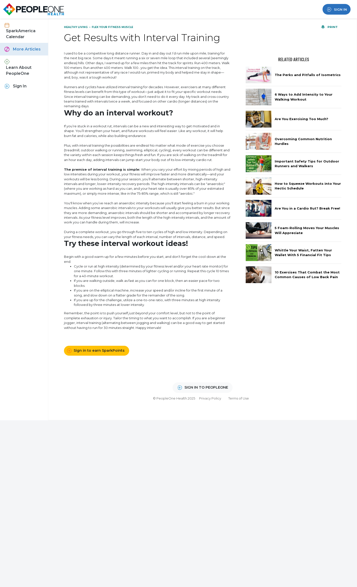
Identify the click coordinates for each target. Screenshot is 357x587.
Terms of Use (238, 398)
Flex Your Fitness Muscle (112, 27)
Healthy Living (76, 27)
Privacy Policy (210, 398)
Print (329, 27)
